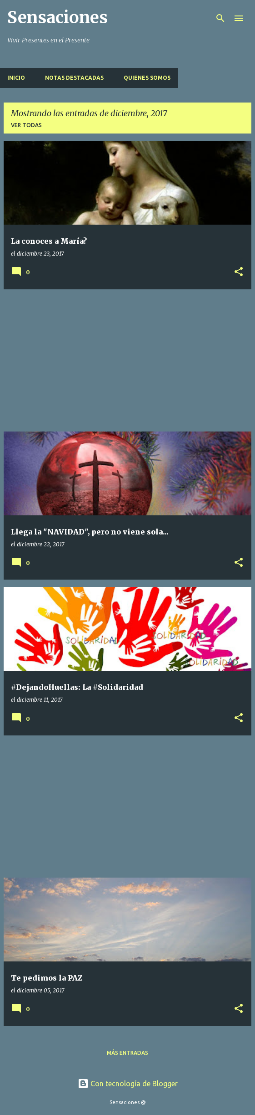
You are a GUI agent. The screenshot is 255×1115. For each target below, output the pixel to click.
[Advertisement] (127, 360)
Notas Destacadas (74, 78)
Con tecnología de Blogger (128, 1083)
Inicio (16, 78)
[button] (238, 272)
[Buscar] (220, 18)
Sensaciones (57, 17)
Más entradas (127, 1053)
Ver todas (26, 125)
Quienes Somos (147, 78)
